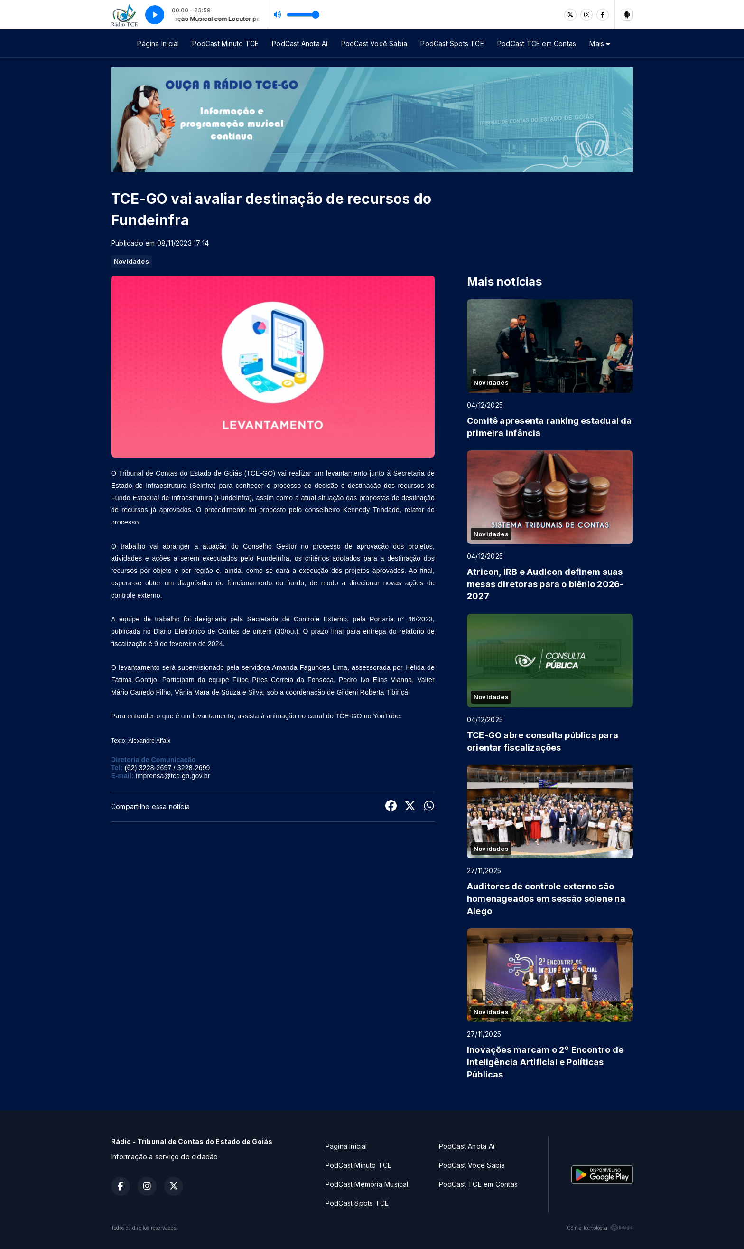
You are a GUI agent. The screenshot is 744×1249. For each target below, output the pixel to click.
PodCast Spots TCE (452, 43)
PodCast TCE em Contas (536, 43)
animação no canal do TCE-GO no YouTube (333, 716)
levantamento (346, 473)
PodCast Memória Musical (367, 1184)
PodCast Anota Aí (299, 43)
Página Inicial (158, 43)
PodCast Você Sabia (374, 43)
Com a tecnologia (600, 1227)
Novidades (131, 261)
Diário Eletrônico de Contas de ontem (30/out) (226, 631)
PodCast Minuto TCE (225, 43)
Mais (599, 43)
